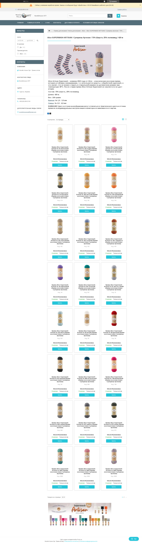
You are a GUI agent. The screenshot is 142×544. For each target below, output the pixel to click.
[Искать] (109, 16)
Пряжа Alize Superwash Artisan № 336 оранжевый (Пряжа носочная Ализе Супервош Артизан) (114, 195)
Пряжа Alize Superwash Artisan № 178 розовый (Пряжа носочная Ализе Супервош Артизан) (113, 149)
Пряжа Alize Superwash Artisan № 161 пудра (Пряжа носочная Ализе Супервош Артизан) (87, 149)
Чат (133, 539)
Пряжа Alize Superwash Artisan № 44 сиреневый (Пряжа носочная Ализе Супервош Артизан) (60, 287)
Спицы (51, 103)
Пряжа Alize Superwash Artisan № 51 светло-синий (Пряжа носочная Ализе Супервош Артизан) (114, 287)
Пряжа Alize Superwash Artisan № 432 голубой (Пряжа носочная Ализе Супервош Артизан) (87, 241)
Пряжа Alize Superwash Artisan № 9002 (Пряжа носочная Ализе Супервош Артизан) (87, 471)
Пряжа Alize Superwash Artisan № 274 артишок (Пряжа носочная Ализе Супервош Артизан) (60, 195)
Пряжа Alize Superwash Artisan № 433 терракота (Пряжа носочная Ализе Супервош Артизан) (114, 241)
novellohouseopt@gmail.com (27, 112)
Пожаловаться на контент (71, 541)
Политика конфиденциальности (88, 541)
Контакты (57, 22)
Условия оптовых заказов (93, 22)
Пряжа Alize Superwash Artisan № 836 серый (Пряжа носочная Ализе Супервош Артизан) (60, 425)
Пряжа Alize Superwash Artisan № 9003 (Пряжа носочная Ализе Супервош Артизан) (114, 471)
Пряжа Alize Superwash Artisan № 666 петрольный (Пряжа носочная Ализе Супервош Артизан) (87, 379)
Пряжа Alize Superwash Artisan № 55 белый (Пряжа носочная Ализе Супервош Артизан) (87, 333)
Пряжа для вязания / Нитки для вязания (67, 31)
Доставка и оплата (72, 22)
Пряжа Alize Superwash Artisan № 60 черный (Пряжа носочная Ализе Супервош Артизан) (60, 379)
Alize (83, 31)
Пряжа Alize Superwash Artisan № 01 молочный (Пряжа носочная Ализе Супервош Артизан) (60, 149)
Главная (20, 22)
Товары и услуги (33, 22)
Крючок (51, 100)
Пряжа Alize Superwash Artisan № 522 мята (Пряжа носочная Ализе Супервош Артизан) (60, 333)
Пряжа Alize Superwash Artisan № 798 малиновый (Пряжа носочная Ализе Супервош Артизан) (114, 379)
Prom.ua (79, 539)
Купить (60, 165)
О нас (47, 22)
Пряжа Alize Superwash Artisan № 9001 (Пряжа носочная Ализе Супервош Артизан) (60, 471)
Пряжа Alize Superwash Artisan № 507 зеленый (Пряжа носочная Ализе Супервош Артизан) (86, 287)
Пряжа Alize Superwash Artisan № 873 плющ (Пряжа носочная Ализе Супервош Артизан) (114, 425)
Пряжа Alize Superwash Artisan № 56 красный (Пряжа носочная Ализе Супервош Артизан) (113, 333)
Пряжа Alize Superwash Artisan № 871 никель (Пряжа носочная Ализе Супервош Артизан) (87, 425)
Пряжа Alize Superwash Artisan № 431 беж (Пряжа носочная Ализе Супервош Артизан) (60, 241)
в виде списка (126, 119)
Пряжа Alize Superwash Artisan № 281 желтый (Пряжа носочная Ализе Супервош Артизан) (87, 195)
